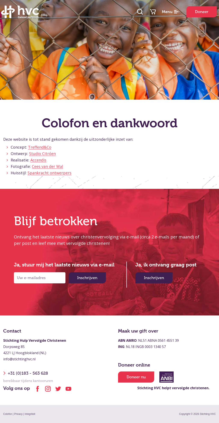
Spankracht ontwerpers (49, 172)
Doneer (201, 11)
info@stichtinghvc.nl (19, 359)
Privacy (18, 414)
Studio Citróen (42, 153)
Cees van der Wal (47, 166)
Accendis (38, 160)
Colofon (7, 414)
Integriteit (30, 414)
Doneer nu (136, 377)
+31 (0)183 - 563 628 (25, 373)
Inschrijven (87, 277)
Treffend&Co (39, 147)
